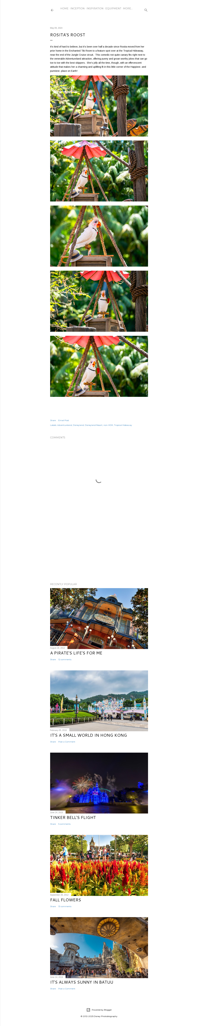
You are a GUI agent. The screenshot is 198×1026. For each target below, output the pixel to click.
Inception (77, 8)
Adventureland (64, 425)
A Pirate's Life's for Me (76, 653)
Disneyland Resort (93, 425)
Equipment (113, 8)
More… (128, 8)
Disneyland (78, 425)
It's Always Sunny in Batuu (81, 982)
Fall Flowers (65, 900)
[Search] (146, 9)
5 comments (64, 824)
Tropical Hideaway (123, 425)
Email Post (63, 420)
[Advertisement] (99, 550)
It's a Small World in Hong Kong (88, 735)
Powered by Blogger (99, 1010)
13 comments (64, 906)
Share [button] (53, 420)
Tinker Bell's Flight (73, 817)
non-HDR (108, 425)
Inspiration (95, 8)
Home (64, 8)
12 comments (64, 659)
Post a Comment (66, 741)
